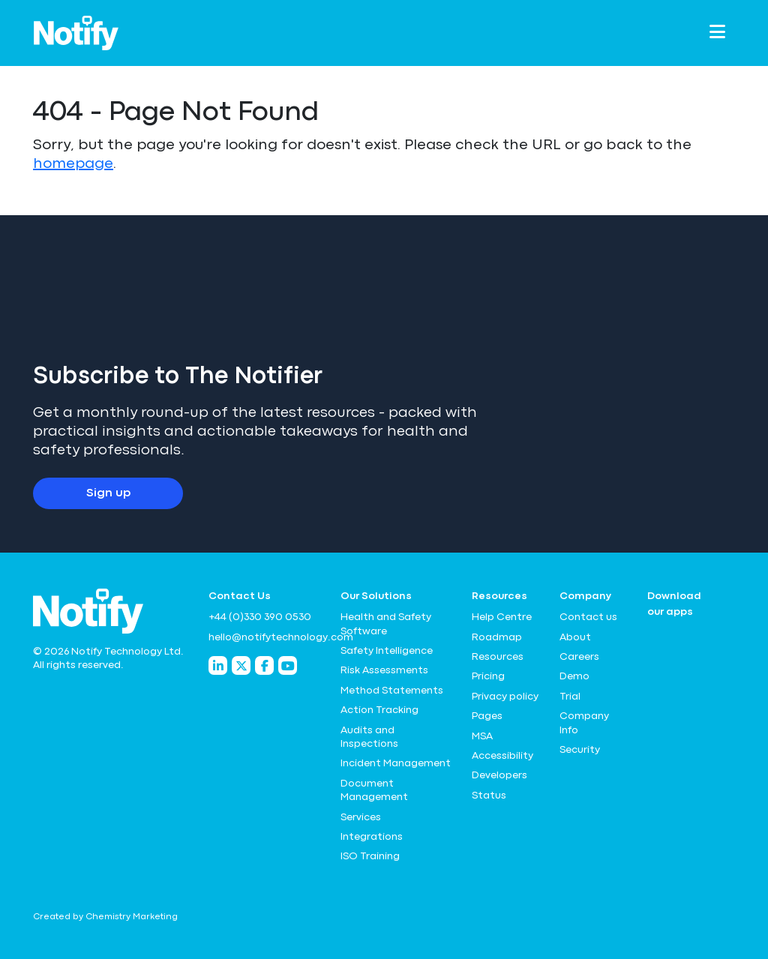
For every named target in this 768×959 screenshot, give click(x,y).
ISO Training (370, 856)
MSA (482, 736)
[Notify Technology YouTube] (287, 665)
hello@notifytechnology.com (265, 637)
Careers (579, 656)
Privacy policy (505, 696)
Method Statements (391, 690)
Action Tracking (379, 710)
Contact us (588, 617)
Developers (499, 775)
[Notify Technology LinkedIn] (217, 665)
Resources (498, 656)
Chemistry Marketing (132, 917)
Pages (487, 716)
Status (489, 795)
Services (360, 817)
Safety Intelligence (386, 650)
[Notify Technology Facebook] (264, 665)
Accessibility (502, 755)
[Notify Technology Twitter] (241, 665)
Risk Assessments (384, 670)
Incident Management (395, 763)
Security (580, 749)
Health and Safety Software (385, 624)
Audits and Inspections (369, 737)
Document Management (374, 790)
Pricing (488, 676)
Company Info (584, 723)
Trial (570, 696)
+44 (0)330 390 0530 (259, 617)
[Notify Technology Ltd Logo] (76, 33)
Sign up (108, 493)
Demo (575, 676)
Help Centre (502, 617)
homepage (73, 163)
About (575, 637)
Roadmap (497, 637)
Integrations (371, 836)
